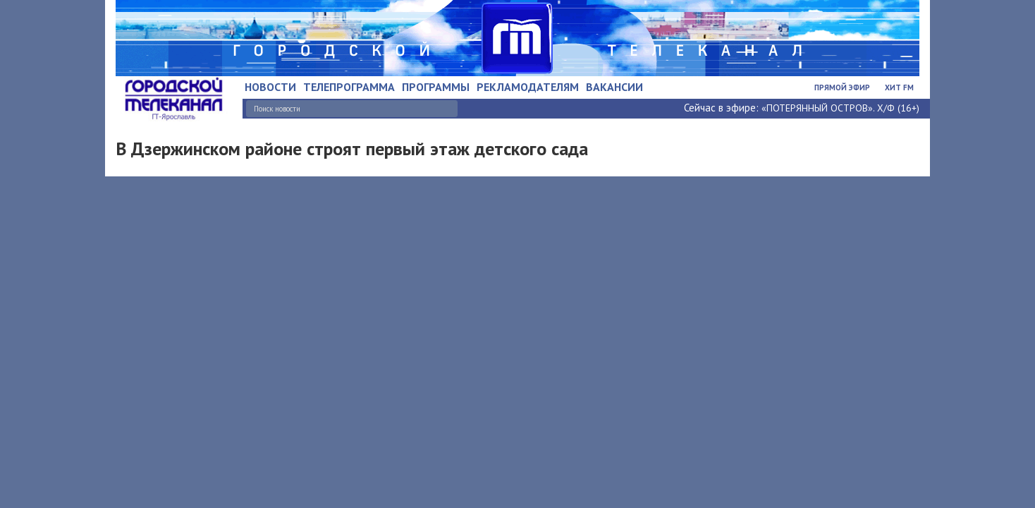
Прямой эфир (842, 87)
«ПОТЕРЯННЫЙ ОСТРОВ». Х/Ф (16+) (840, 108)
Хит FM (899, 87)
